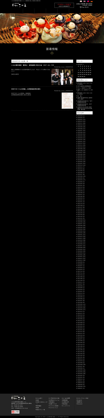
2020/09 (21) (81, 220)
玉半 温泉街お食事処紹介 (84, 86)
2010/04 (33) (81, 371)
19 (88, 72)
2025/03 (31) (81, 137)
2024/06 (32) (81, 154)
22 (80, 74)
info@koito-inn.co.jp (21, 408)
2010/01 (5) (81, 377)
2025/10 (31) (81, 125)
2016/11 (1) (81, 282)
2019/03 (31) (81, 253)
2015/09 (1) (81, 296)
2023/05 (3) (81, 178)
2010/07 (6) (81, 366)
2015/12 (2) (81, 293)
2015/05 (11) (81, 304)
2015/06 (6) (81, 302)
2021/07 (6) (81, 207)
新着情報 (65, 400)
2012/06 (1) (81, 340)
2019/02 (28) (81, 254)
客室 (37, 407)
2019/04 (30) (81, 251)
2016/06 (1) (81, 286)
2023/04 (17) (81, 179)
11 (86, 70)
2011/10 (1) (81, 344)
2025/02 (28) (81, 139)
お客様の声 (66, 402)
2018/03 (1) (81, 269)
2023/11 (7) (81, 167)
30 (82, 76)
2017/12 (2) (81, 271)
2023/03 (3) (81, 181)
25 (86, 74)
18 (86, 72)
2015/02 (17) (81, 309)
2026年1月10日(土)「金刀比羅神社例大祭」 (85, 101)
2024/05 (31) (81, 156)
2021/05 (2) (81, 211)
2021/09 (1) (81, 205)
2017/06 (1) (81, 278)
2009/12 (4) (81, 379)
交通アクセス (53, 403)
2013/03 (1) (81, 328)
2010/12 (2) (81, 359)
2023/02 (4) (81, 183)
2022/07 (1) (81, 194)
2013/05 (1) (81, 324)
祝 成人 (80, 96)
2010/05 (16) (81, 370)
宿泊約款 (65, 403)
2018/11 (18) (81, 260)
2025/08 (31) (81, 128)
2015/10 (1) (81, 295)
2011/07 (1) (81, 348)
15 (80, 72)
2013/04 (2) (81, 326)
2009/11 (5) (81, 381)
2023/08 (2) (81, 172)
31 (84, 76)
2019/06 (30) (81, 247)
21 (78, 74)
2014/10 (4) (81, 315)
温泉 (37, 400)
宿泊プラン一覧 (40, 409)
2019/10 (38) (81, 240)
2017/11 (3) (81, 273)
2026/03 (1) (81, 115)
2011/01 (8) (81, 357)
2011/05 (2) (81, 349)
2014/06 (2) (81, 318)
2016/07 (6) (81, 284)
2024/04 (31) (81, 158)
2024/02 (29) (81, 161)
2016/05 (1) (81, 287)
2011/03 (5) (81, 353)
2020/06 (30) (81, 225)
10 (84, 70)
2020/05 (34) (81, 227)
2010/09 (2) (81, 362)
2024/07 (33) (81, 152)
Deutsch (79, 403)
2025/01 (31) (81, 141)
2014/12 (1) (81, 311)
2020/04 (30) (81, 229)
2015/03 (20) (81, 307)
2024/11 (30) (81, 145)
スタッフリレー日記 (82, 398)
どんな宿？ (39, 398)
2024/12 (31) (81, 143)
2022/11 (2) (81, 189)
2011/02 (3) (81, 355)
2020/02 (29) (81, 232)
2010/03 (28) (81, 373)
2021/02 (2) (81, 216)
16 (82, 72)
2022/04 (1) (81, 198)
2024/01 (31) (81, 163)
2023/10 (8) (81, 169)
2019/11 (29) (81, 238)
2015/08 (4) (81, 298)
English (79, 400)
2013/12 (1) (81, 320)
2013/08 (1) (81, 322)
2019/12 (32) (81, 236)
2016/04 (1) (81, 289)
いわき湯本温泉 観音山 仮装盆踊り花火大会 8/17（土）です (32, 65)
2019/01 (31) (81, 256)
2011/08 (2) (81, 346)
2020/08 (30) (81, 222)
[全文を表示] (15, 74)
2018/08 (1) (81, 264)
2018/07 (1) (81, 265)
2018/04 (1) (81, 267)
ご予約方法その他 (54, 398)
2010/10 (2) (81, 360)
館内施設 (38, 405)
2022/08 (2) (81, 192)
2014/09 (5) (81, 317)
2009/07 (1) (81, 388)
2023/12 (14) (81, 165)
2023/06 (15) (81, 176)
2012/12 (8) (81, 331)
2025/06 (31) (81, 132)
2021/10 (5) (81, 203)
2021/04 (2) (81, 212)
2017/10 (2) (81, 275)
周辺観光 (52, 402)
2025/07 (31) (81, 130)
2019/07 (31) (81, 245)
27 (90, 74)
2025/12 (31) (81, 121)
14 (78, 72)
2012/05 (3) (81, 342)
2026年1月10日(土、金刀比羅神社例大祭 (85, 104)
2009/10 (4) (81, 382)
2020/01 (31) (81, 234)
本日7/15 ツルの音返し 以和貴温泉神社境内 (25, 89)
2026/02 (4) (81, 117)
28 (78, 76)
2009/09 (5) (81, 384)
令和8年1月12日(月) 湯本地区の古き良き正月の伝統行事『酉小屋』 (85, 108)
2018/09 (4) (81, 262)
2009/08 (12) (81, 386)
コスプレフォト (54, 407)
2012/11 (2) (81, 333)
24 (84, 74)
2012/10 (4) (81, 335)
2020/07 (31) (81, 223)
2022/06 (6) (81, 196)
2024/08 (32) (81, 150)
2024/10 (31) (81, 147)
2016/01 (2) (81, 291)
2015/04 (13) (81, 306)
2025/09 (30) (81, 126)
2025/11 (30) (81, 123)
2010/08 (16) (81, 364)
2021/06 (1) (81, 209)
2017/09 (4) (81, 276)
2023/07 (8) (81, 174)
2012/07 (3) (81, 339)
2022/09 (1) (81, 190)
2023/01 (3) (81, 185)
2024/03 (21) (81, 159)
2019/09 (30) (81, 242)
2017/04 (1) (81, 280)
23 (82, 74)
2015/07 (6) (81, 300)
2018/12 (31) (81, 258)
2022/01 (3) (81, 201)
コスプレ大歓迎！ (54, 405)
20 (90, 72)
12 (88, 70)
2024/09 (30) (81, 148)
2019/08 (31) (81, 243)
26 (88, 74)
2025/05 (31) (81, 134)
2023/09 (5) (81, 170)
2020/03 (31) (81, 231)
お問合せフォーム (54, 400)
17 (84, 72)
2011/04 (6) (81, 351)
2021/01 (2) (81, 218)
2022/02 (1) (81, 200)
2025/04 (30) (81, 136)
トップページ (66, 405)
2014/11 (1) (81, 313)
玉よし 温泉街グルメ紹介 (84, 88)
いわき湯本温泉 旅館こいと (18, 0)
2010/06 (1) (81, 368)
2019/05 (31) (81, 249)
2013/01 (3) (81, 329)
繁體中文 (79, 402)
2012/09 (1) (81, 337)
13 (90, 70)
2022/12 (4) (81, 187)
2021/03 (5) (81, 214)
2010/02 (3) (81, 375)
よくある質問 (66, 398)
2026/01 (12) (81, 119)
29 (80, 76)
